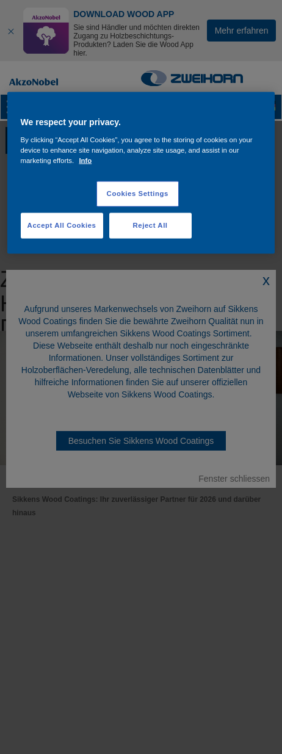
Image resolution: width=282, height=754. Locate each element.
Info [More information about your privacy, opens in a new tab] (85, 160)
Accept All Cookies (61, 225)
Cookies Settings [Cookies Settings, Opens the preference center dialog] (137, 193)
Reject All (149, 225)
